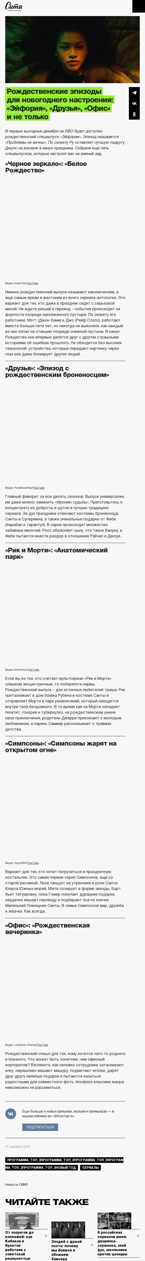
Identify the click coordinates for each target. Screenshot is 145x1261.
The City (14, 6)
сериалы (90, 1167)
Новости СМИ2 (16, 1184)
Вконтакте (134, 103)
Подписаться (40, 1127)
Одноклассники (134, 114)
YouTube (32, 283)
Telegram (134, 92)
